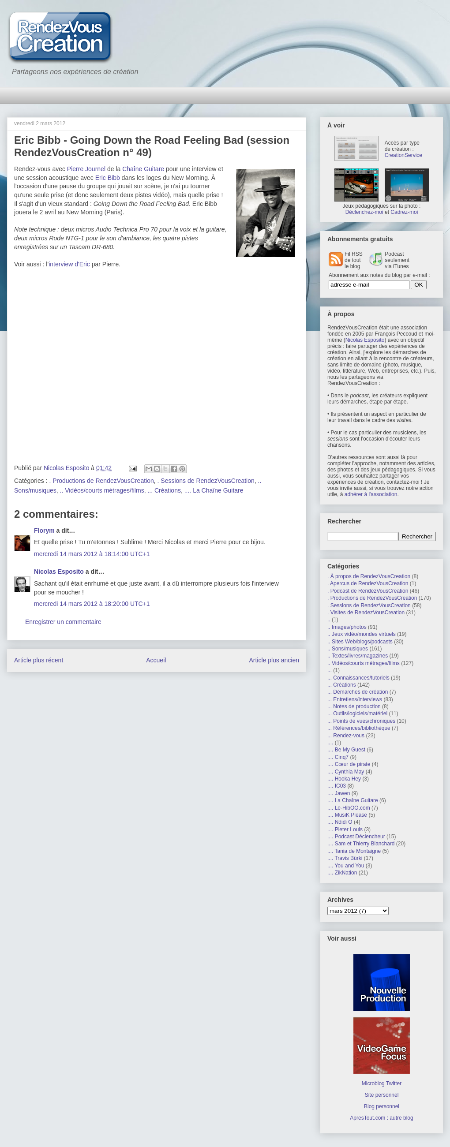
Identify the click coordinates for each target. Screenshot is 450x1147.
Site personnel (382, 1095)
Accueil (156, 660)
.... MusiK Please (347, 815)
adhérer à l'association (371, 494)
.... (330, 743)
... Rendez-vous (345, 735)
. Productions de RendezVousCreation (101, 480)
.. (328, 619)
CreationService (403, 155)
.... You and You (345, 866)
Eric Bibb (107, 177)
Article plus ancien (274, 660)
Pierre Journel (86, 168)
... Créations (163, 490)
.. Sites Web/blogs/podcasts (360, 642)
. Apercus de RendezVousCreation (367, 583)
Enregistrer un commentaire (63, 621)
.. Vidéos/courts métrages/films (102, 490)
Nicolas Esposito (59, 571)
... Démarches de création (357, 692)
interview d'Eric (69, 264)
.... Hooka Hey (344, 779)
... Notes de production (354, 706)
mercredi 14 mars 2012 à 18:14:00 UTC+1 (92, 553)
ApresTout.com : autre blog (381, 1118)
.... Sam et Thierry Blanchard (361, 844)
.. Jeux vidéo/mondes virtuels (361, 634)
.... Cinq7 (338, 757)
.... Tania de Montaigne (354, 851)
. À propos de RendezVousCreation (368, 576)
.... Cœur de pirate (348, 764)
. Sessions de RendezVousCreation (206, 480)
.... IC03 (336, 786)
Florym (44, 530)
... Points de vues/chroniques (361, 721)
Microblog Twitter (381, 1083)
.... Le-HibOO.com (348, 808)
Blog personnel (381, 1106)
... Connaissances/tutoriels (358, 678)
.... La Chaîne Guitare (214, 490)
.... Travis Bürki (344, 858)
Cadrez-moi (404, 212)
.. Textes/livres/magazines (357, 656)
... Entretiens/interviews (354, 699)
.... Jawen (338, 793)
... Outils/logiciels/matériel (357, 713)
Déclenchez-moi (364, 212)
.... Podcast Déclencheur (356, 836)
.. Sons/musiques (347, 649)
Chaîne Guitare (143, 168)
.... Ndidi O (339, 822)
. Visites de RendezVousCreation (366, 612)
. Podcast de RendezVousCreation (367, 591)
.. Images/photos (347, 627)
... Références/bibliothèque (358, 728)
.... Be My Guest (346, 750)
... (329, 670)
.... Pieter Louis (345, 829)
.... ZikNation (342, 873)
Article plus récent (38, 660)
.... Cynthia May (345, 772)
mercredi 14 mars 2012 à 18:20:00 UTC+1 (92, 603)
